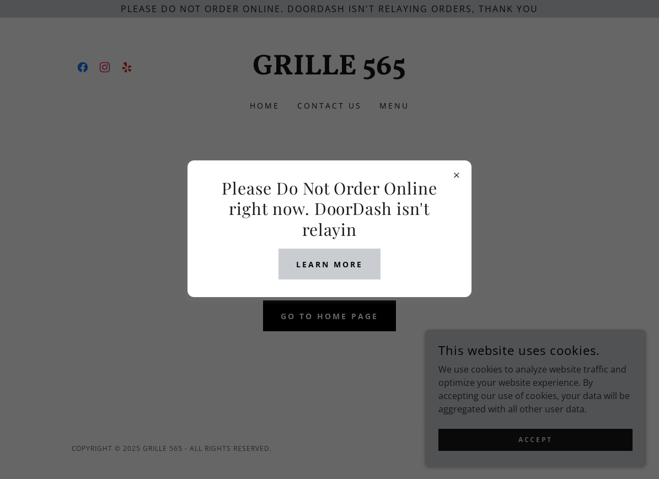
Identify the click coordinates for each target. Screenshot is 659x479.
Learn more (329, 264)
